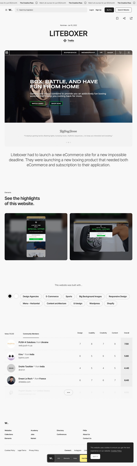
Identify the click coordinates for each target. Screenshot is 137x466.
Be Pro (109, 10)
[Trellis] (68, 40)
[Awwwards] (10, 10)
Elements (67, 458)
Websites (8, 430)
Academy (34, 430)
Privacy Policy (34, 450)
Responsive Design (118, 296)
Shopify (110, 303)
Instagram (77, 450)
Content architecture (56, 303)
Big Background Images (90, 296)
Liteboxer (68, 33)
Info (59, 458)
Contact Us (87, 438)
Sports (69, 296)
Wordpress (94, 303)
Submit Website (123, 10)
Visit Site (85, 458)
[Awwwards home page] (51, 458)
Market (33, 438)
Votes (75, 458)
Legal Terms (22, 450)
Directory (60, 430)
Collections (9, 434)
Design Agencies (31, 296)
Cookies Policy (10, 450)
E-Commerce (52, 296)
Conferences (61, 434)
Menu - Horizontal (31, 303)
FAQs (85, 430)
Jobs (32, 434)
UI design (77, 303)
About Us (86, 434)
